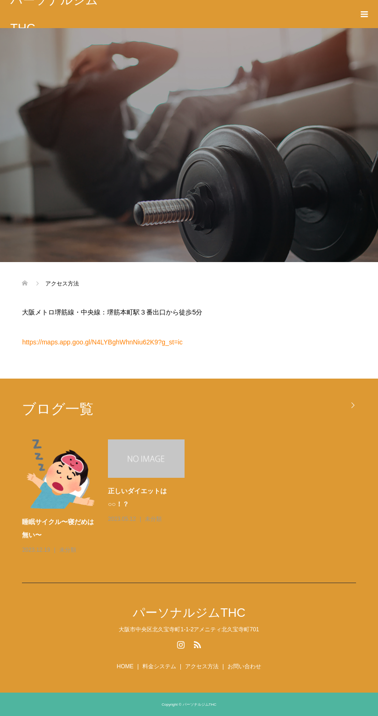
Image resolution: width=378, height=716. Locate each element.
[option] (193, 497)
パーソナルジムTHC (54, 14)
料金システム (159, 666)
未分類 (67, 550)
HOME (125, 666)
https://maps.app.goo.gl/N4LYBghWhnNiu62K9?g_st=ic (102, 342)
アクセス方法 (202, 666)
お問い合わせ (244, 666)
